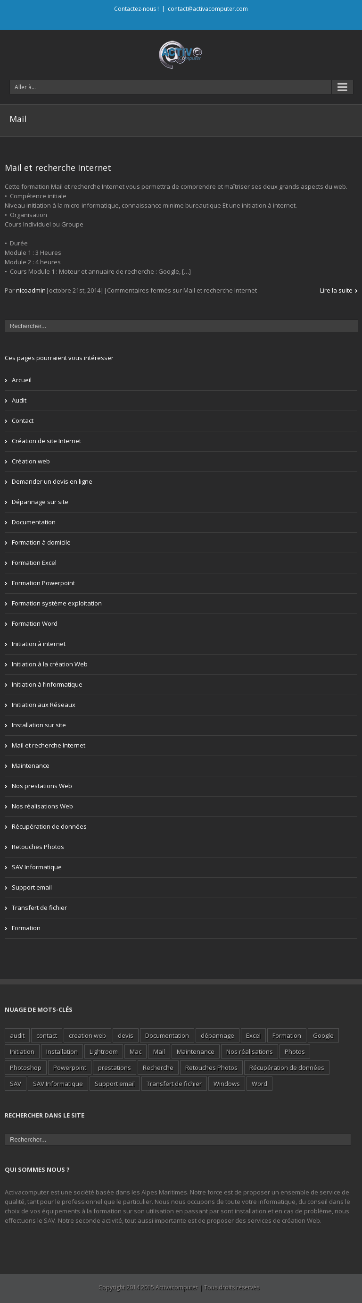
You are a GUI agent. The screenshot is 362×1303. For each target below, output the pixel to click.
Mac (135, 1051)
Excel (253, 1035)
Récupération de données (49, 826)
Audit (19, 400)
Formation (26, 928)
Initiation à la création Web (50, 664)
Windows (227, 1083)
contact (46, 1035)
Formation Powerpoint (43, 583)
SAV (15, 1083)
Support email (32, 887)
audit (17, 1035)
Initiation (22, 1051)
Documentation (34, 522)
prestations (114, 1067)
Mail (159, 1051)
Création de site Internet (46, 441)
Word (259, 1083)
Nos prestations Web (42, 786)
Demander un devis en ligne (52, 481)
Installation (62, 1051)
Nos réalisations (249, 1051)
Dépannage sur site (40, 501)
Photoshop (25, 1067)
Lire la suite (336, 290)
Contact (22, 420)
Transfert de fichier (39, 907)
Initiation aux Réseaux (43, 704)
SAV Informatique (37, 867)
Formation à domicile (41, 542)
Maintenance (30, 765)
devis (125, 1035)
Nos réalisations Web (42, 806)
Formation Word (35, 623)
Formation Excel (34, 562)
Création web (31, 461)
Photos (295, 1051)
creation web (87, 1035)
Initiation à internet (39, 643)
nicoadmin (31, 290)
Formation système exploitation (57, 603)
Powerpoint (69, 1067)
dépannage (217, 1035)
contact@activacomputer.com (208, 9)
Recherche (158, 1067)
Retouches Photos (38, 846)
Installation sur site (39, 725)
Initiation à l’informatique (47, 684)
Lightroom (104, 1051)
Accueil (22, 380)
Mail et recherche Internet (58, 167)
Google (323, 1035)
